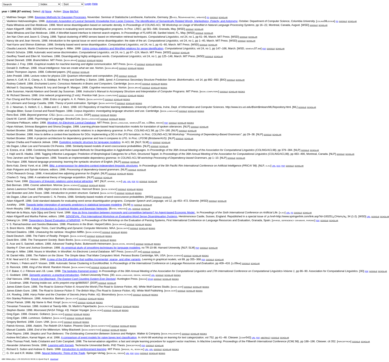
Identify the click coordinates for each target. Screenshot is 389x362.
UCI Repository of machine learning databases (105, 107)
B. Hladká (27, 153)
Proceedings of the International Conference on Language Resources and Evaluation (163, 263)
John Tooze (35, 192)
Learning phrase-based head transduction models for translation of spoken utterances (131, 126)
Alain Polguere (15, 169)
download (54, 359)
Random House (60, 267)
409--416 (224, 263)
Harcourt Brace (91, 189)
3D (361, 271)
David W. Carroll (16, 118)
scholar (223, 17)
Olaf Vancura (14, 278)
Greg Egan (13, 314)
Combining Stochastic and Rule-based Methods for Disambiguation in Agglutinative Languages (89, 150)
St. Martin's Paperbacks (83, 306)
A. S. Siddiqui (49, 79)
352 (333, 341)
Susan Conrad (33, 110)
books (99, 60)
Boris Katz (13, 165)
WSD (305, 25)
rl (132, 349)
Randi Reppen (56, 110)
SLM (145, 142)
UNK (46, 321)
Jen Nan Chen (15, 36)
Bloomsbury (109, 294)
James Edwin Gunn (18, 286)
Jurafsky (12, 204)
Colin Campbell (65, 341)
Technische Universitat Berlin (92, 345)
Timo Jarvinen (14, 157)
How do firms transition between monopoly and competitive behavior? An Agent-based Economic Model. (133, 212)
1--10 (215, 157)
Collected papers (55, 71)
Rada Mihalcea (15, 25)
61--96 (203, 36)
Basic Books (65, 239)
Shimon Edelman (35, 44)
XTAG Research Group (20, 173)
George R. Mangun (68, 87)
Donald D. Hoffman (18, 67)
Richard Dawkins (17, 232)
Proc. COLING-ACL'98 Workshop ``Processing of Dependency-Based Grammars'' (193, 134)
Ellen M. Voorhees (42, 56)
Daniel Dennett (15, 60)
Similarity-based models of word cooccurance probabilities (107, 146)
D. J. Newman (15, 107)
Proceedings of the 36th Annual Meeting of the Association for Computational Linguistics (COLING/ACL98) (213, 150)
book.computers (209, 91)
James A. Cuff (15, 79)
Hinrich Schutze (16, 52)
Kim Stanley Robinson (20, 298)
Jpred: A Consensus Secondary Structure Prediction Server (141, 79)
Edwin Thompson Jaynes (21, 71)
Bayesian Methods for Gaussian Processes (60, 17)
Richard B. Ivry (42, 87)
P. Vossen (41, 263)
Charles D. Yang (16, 177)
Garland (94, 192)
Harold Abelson (34, 91)
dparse (276, 220)
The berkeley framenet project (80, 271)
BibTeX (74, 11)
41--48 (223, 337)
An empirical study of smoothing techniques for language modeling (100, 247)
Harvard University (169, 247)
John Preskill (14, 75)
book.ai (131, 64)
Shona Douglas (62, 126)
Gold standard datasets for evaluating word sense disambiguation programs (77, 200)
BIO (223, 79)
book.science (71, 185)
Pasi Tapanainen (39, 157)
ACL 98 (129, 142)
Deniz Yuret (27, 165)
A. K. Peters (78, 99)
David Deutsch (15, 235)
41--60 (163, 44)
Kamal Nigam (38, 337)
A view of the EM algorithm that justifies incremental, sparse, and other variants (94, 259)
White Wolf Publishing (150, 290)
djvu (137, 353)
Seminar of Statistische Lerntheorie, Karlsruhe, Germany (134, 17)
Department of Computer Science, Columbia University (282, 21)
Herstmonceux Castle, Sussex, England (202, 216)
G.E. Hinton (31, 259)
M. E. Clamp (32, 79)
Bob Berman (14, 185)
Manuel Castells (16, 329)
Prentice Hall (89, 95)
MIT (96, 181)
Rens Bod (12, 114)
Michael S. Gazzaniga (20, 87)
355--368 (195, 259)
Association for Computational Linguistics (333, 271)
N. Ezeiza (12, 150)
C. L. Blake (44, 107)
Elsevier (194, 200)
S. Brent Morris (15, 228)
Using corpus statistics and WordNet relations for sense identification (122, 48)
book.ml (139, 349)
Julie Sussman (15, 91)
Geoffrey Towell (16, 56)
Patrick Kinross (15, 325)
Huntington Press (127, 278)
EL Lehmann (14, 103)
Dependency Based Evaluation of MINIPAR (54, 220)
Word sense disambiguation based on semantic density (89, 25)
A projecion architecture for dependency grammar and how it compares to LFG (80, 138)
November (93, 17)
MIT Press (223, 36)
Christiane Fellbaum (18, 122)
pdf (264, 48)
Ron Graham (33, 99)
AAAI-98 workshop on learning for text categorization (172, 337)
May (173, 28)
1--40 (202, 40)
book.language (169, 110)
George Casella (37, 103)
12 (170, 200)
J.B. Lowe (47, 271)
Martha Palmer (38, 216)
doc (278, 165)
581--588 (152, 28)
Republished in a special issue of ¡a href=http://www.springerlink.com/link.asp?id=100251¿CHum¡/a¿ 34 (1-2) (292, 216)
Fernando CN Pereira (51, 146)
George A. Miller (63, 48)
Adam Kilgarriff (15, 28)
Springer (92, 103)
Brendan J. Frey (16, 64)
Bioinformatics (185, 79)
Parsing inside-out (40, 282)
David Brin (13, 239)
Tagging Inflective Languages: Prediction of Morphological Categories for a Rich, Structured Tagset (100, 153)
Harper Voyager (79, 310)
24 (185, 36)
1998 (30, 17)
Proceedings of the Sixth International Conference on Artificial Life (238, 212)
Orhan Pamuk (15, 302)
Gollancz (45, 314)
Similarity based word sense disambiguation (81, 44)
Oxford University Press (95, 274)
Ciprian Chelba (15, 142)
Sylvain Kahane (39, 169)
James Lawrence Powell (21, 189)
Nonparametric (186, 17)
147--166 (221, 48)
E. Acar (11, 243)
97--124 (134, 52)
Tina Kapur (12, 161)
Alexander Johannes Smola (22, 345)
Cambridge (120, 83)
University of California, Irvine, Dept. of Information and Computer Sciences (179, 107)
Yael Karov (12, 44)
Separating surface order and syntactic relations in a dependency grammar (78, 130)
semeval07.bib (253, 48)
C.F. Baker (13, 271)
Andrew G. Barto (43, 349)
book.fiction (125, 294)
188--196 (309, 341)
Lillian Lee (26, 146)
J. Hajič (11, 153)
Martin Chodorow (38, 48)
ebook (159, 122)
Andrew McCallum (17, 337)
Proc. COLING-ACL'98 (140, 130)
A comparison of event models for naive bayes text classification (99, 337)
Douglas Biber (15, 110)
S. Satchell (27, 243)
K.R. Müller (26, 353)
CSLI (52, 114)
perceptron (344, 341)
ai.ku (268, 165)
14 (201, 79)
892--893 (213, 79)
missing (130, 243)
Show (66, 11)
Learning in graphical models (159, 259)
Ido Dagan (13, 146)
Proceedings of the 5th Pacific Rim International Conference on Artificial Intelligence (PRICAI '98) (199, 165)
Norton (99, 67)
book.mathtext (95, 99)
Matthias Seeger (16, 17)
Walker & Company (148, 333)
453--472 (182, 200)
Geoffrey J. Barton (86, 79)
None (48, 11)
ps (208, 17)
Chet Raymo (14, 333)
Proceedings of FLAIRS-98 (140, 32)
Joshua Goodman (41, 247)
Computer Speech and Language (143, 200)
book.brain (70, 60)
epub (150, 278)
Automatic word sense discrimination (55, 52)
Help (95, 3)
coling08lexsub (325, 21)
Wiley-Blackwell (71, 329)
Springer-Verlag (96, 353)
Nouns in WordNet (45, 251)
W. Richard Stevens (18, 95)
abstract (265, 337)
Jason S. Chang (39, 36)
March (212, 36)
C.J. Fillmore (27, 271)
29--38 (251, 134)
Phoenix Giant (81, 325)
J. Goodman (14, 282)
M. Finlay (63, 79)
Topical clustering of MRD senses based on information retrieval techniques (102, 36)
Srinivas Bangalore (36, 126)
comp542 (245, 337)
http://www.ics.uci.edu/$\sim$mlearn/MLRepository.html (258, 107)
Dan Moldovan (39, 25)
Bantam (59, 298)
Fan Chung (13, 99)
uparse (79, 114)
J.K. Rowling (14, 294)
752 (211, 337)
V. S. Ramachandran (19, 224)
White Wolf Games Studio (154, 286)
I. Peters (24, 263)
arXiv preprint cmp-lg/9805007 (71, 282)
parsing (310, 220)
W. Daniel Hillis (15, 255)
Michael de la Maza (18, 212)
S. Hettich (30, 107)
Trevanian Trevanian (18, 306)
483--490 (299, 153)
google (214, 17)
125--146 (167, 56)
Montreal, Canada (279, 25)
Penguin (64, 235)
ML (295, 107)
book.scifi (177, 286)
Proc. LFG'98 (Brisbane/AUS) (149, 138)
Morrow (57, 185)
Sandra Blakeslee (47, 224)
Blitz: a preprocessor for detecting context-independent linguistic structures (93, 165)
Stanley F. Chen (16, 247)
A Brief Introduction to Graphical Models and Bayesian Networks (69, 208)
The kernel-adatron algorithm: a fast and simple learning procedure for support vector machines (139, 341)
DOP (87, 114)
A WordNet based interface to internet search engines (88, 32)
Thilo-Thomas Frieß (18, 341)
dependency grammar (293, 220)
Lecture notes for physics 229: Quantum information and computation (72, 75)
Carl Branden (14, 192)
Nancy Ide (13, 40)
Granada (164, 28)
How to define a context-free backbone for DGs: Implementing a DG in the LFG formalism (87, 134)
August (295, 25)
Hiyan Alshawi (15, 126)
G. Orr (10, 353)
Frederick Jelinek (40, 142)
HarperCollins (103, 224)
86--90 (304, 271)
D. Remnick (13, 267)
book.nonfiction (81, 267)
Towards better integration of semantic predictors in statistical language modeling (74, 204)
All (42, 11)
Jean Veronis (32, 40)
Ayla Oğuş (37, 212)
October (243, 21)
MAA (112, 228)
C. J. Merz (63, 107)
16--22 (263, 25)
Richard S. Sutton (17, 349)
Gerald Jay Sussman (62, 91)
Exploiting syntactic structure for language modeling (89, 142)
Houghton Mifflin (74, 232)
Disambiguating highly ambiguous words (85, 56)
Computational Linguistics (163, 36)
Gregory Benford (16, 321)
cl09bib (150, 122)
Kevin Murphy (15, 208)
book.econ (119, 243)
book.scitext (108, 192)
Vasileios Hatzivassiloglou (22, 21)
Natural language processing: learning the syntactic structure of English (70, 161)
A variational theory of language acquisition (60, 177)
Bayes (173, 17)
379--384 (287, 150)
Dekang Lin (13, 220)
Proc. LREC (134, 28)
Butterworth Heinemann (97, 243)
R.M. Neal (13, 259)
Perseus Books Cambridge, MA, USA (143, 255)
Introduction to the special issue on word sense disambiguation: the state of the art (97, 40)
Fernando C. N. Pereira (52, 196)
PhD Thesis (118, 345)
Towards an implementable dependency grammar (87, 157)
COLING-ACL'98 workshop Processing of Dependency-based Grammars (164, 157)
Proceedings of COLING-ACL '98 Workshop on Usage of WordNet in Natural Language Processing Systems (190, 25)
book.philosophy (171, 333)
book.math (122, 228)
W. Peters (12, 263)
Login (88, 3)
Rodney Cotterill (16, 83)
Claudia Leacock (16, 48)
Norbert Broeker (16, 130)
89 (183, 259)
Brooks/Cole (73, 118)
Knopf (56, 302)
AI (69, 71)
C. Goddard (13, 274)
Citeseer (233, 337)
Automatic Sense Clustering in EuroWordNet (82, 263)
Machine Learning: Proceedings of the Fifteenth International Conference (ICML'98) (249, 341)
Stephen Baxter (16, 310)
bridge (125, 349)
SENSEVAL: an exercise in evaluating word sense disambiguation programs (78, 28)
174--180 (164, 130)
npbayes (201, 17)
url (274, 165)
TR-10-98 (151, 247)
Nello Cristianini (40, 341)
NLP (186, 126)
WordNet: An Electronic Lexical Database (85, 251)
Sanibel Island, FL (168, 32)
